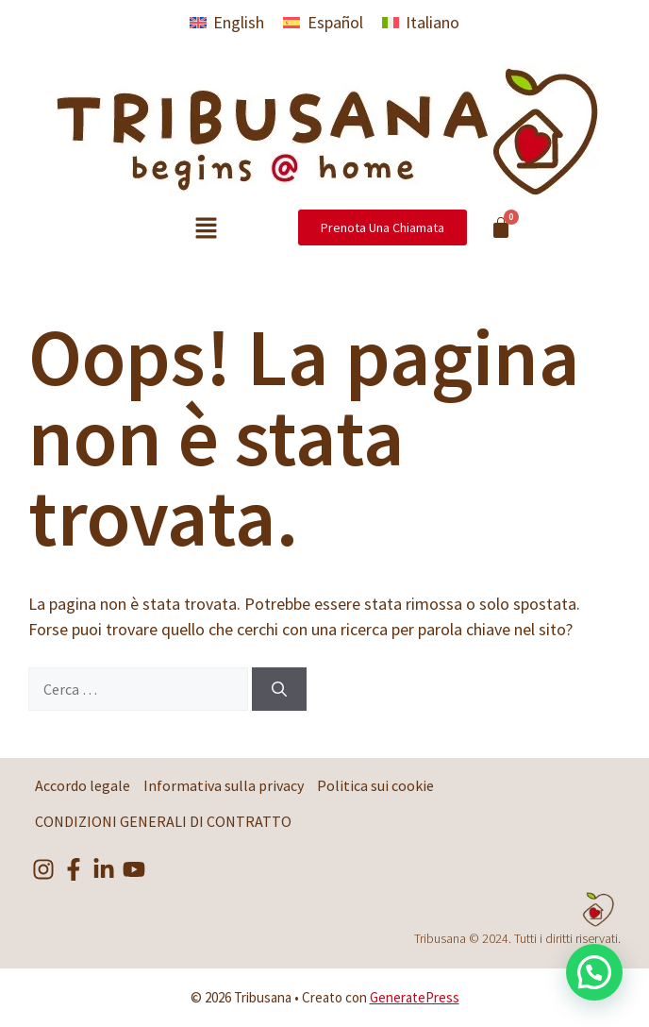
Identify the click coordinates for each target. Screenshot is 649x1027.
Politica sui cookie (375, 785)
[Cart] (501, 227)
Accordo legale (82, 785)
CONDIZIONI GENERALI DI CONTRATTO (163, 821)
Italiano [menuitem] (432, 22)
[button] (206, 229)
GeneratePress (414, 997)
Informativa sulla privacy (223, 785)
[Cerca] (279, 689)
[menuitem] (227, 22)
